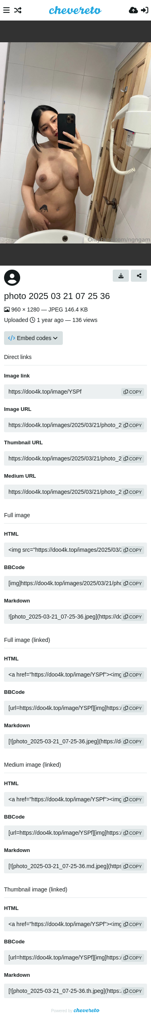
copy (133, 392)
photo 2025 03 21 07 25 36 (57, 296)
